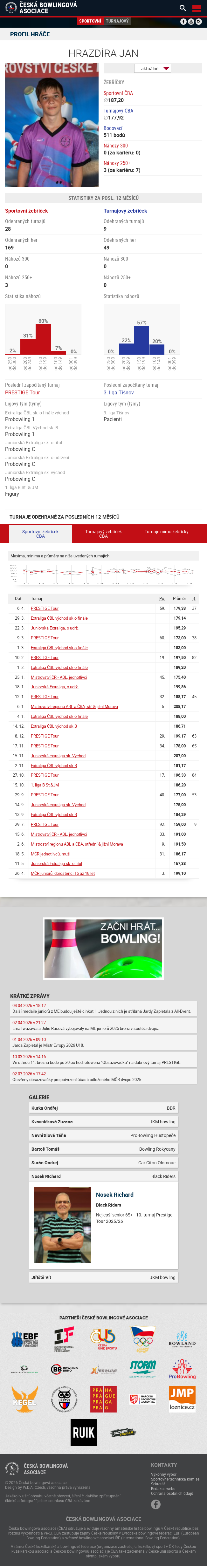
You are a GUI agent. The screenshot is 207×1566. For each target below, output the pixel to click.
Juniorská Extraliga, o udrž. (55, 628)
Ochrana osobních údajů (172, 1493)
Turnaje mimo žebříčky (167, 531)
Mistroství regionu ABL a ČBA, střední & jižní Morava (77, 844)
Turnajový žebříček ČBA (103, 533)
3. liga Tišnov (119, 392)
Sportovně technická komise (175, 1478)
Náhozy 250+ (117, 163)
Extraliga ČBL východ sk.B (54, 726)
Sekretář (158, 1483)
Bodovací (113, 128)
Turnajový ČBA (118, 110)
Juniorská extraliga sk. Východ (58, 756)
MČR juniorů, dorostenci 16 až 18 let (63, 873)
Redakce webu (163, 1488)
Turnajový (117, 21)
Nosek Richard (115, 1194)
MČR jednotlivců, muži (50, 854)
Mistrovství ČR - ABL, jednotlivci (59, 677)
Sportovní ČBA (118, 93)
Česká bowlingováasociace (46, 1469)
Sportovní (90, 21)
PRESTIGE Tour (22, 392)
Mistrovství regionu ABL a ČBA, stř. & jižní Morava (74, 706)
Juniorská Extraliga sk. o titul (56, 863)
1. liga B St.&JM (45, 785)
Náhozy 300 (116, 145)
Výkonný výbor (163, 1474)
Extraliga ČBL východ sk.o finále (59, 618)
